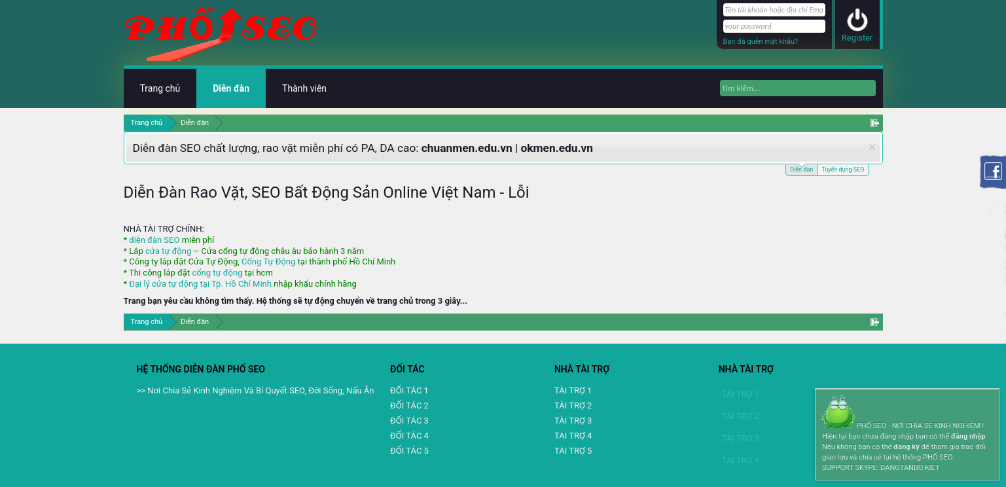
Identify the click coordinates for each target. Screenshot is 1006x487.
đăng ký (906, 446)
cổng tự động (217, 273)
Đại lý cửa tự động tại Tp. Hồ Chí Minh (200, 284)
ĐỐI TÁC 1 (409, 390)
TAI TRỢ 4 (573, 436)
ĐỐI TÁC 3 (409, 420)
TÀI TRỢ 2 (573, 405)
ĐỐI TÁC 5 (409, 451)
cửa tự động (168, 251)
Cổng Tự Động (268, 261)
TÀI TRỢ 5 (573, 451)
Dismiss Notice (872, 147)
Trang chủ (160, 88)
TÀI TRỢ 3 (573, 420)
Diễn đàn (801, 168)
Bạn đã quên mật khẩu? (761, 41)
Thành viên (304, 88)
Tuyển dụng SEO (842, 169)
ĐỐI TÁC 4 (409, 436)
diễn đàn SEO (154, 240)
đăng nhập (968, 436)
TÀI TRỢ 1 (573, 390)
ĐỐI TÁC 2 (409, 405)
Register (857, 38)
